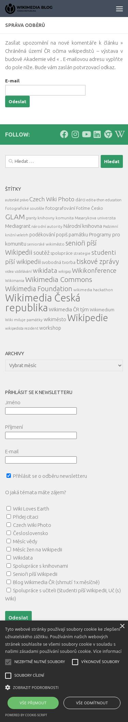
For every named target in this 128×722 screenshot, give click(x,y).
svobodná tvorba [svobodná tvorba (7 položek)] (58, 262)
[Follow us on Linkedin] (97, 134)
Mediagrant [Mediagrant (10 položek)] (17, 226)
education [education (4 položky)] (113, 200)
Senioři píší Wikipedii (35, 574)
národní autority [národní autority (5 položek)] (46, 226)
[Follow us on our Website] (108, 134)
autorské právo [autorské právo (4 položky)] (16, 200)
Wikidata (23, 558)
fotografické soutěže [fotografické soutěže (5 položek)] (24, 208)
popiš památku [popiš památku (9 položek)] (72, 234)
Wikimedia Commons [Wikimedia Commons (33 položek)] (58, 279)
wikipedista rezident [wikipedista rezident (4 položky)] (21, 328)
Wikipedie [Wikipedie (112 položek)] (87, 318)
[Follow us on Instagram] (75, 134)
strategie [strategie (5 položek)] (82, 253)
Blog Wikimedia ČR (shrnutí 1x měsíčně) (56, 582)
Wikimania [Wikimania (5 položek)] (14, 280)
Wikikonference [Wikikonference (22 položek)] (94, 270)
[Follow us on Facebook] (64, 134)
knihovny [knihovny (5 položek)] (46, 218)
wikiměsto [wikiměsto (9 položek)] (55, 319)
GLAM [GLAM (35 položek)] (15, 217)
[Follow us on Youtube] (86, 134)
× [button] (122, 626)
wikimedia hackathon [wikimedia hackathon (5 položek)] (93, 289)
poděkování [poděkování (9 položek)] (42, 234)
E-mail (12, 80)
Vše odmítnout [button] (92, 702)
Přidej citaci (25, 517)
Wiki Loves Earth (31, 509)
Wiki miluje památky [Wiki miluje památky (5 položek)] (24, 319)
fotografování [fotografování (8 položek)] (60, 208)
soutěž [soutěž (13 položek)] (41, 253)
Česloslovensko (30, 533)
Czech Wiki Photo (32, 525)
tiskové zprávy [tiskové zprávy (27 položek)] (97, 261)
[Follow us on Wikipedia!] (119, 134)
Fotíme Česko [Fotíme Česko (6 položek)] (89, 208)
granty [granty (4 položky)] (31, 218)
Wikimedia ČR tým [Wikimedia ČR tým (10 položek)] (69, 309)
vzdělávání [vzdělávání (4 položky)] (23, 271)
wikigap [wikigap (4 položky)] (64, 271)
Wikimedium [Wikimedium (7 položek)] (102, 309)
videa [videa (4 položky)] (9, 271)
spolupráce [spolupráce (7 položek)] (62, 253)
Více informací (107, 651)
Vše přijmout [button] (33, 702)
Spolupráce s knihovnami (40, 566)
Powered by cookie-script (26, 715)
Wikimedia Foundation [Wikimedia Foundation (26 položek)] (38, 289)
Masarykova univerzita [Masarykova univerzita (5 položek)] (95, 218)
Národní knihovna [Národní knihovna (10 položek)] (82, 226)
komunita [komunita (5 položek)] (65, 218)
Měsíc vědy (25, 541)
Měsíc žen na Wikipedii (37, 549)
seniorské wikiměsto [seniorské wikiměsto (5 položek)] (46, 244)
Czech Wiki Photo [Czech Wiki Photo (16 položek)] (51, 199)
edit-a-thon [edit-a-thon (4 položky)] (95, 200)
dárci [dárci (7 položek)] (80, 199)
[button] (64, 688)
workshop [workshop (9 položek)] (50, 328)
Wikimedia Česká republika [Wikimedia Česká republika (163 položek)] (42, 302)
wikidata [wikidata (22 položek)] (45, 270)
